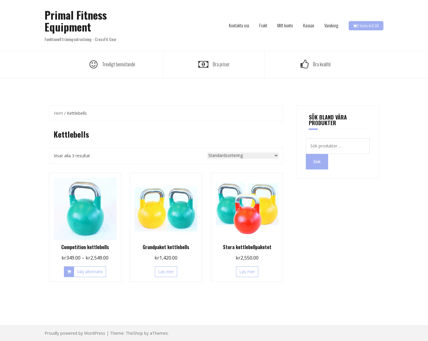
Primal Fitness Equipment (76, 20)
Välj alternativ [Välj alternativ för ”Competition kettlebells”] (90, 271)
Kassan (308, 25)
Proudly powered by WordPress (75, 333)
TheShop (134, 333)
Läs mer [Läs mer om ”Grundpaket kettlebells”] (166, 271)
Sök (317, 161)
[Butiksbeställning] (242, 156)
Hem (58, 113)
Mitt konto (285, 25)
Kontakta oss (239, 25)
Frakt (263, 25)
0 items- (368, 26)
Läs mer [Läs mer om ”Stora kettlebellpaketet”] (247, 271)
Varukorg (331, 25)
